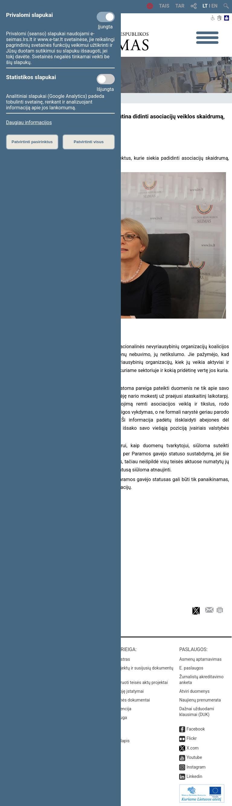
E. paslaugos (191, 668)
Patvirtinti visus (89, 142)
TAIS (164, 6)
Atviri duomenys (194, 691)
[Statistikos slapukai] (106, 79)
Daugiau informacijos (29, 122)
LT (205, 6)
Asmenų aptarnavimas (200, 659)
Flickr (191, 738)
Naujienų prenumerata (200, 700)
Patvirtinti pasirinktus (32, 142)
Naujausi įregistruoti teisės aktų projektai (129, 682)
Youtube (194, 757)
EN (214, 6)
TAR (180, 6)
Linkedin (194, 776)
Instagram (195, 767)
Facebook (195, 729)
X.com (192, 748)
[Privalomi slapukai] (106, 17)
